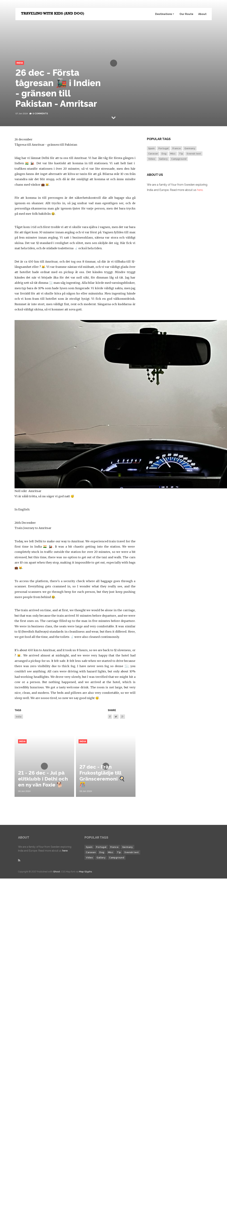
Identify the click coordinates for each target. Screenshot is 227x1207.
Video (151, 159)
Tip (181, 153)
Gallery (163, 159)
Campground (178, 159)
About (202, 14)
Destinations (164, 14)
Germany (189, 148)
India (19, 63)
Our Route (186, 14)
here (200, 190)
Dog (164, 153)
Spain (151, 148)
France (176, 148)
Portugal (163, 148)
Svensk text (194, 153)
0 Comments (40, 113)
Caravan (153, 153)
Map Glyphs (85, 871)
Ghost (56, 871)
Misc (173, 153)
